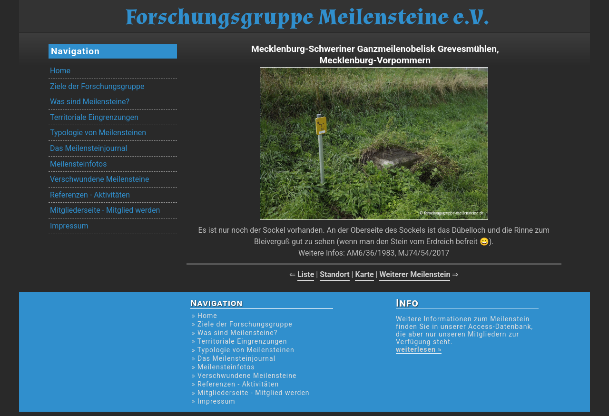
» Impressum (213, 401)
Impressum (69, 225)
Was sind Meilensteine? (89, 101)
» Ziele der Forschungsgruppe (242, 324)
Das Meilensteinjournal (88, 148)
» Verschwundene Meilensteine (244, 375)
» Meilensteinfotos (223, 367)
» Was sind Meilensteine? (234, 333)
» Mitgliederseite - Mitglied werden (251, 392)
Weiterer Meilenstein (414, 274)
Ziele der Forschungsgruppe (97, 86)
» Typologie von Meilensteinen (243, 350)
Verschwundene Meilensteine (99, 179)
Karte (364, 274)
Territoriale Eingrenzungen (94, 117)
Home (60, 70)
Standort (335, 274)
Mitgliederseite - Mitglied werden (105, 210)
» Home (204, 315)
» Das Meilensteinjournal (233, 358)
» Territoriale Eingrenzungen (239, 341)
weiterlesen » (419, 349)
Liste (305, 274)
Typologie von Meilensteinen (98, 132)
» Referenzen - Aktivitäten (235, 384)
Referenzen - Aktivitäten (90, 194)
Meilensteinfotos (78, 163)
